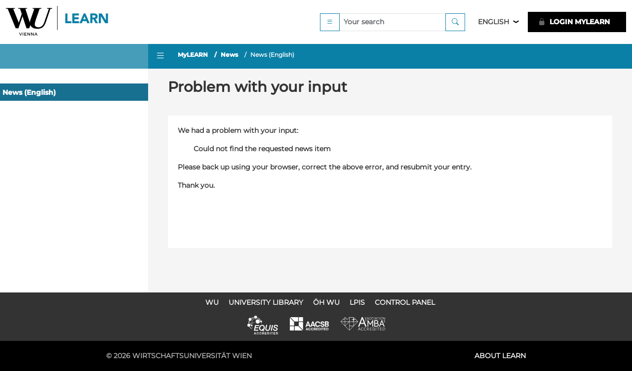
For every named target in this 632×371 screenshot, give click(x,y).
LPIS (357, 302)
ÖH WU (326, 302)
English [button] (493, 21)
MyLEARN (193, 54)
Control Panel (405, 302)
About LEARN (500, 355)
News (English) (29, 92)
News (229, 54)
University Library (266, 302)
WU (212, 302)
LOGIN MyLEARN (574, 21)
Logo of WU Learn (58, 22)
